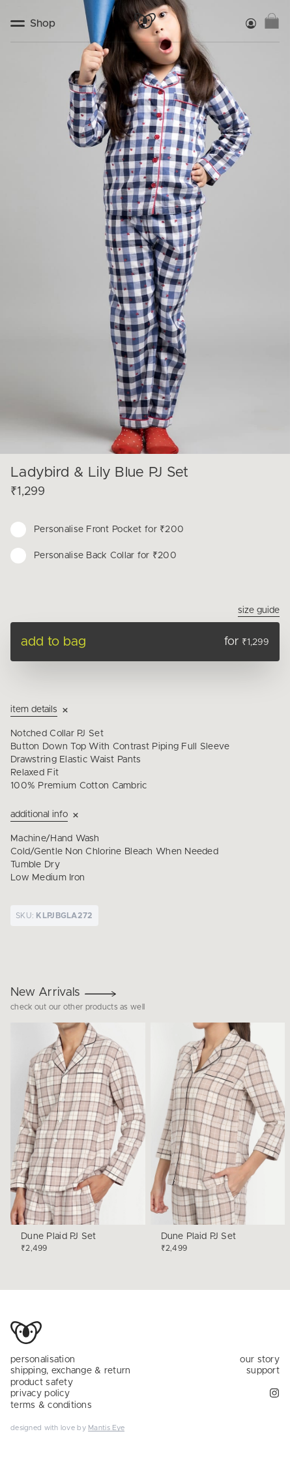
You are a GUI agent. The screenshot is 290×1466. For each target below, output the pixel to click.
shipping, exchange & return (70, 1370)
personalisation (42, 1359)
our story (260, 1359)
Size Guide (259, 610)
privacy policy (40, 1393)
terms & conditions (51, 1405)
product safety (41, 1382)
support (263, 1370)
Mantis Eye (106, 1427)
